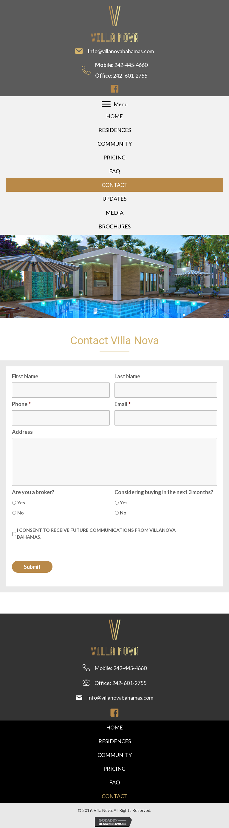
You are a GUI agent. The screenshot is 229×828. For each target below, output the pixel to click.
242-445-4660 (131, 65)
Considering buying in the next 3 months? (163, 492)
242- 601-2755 (130, 75)
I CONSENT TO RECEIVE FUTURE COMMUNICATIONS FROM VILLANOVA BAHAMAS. (96, 533)
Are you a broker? (33, 492)
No (20, 512)
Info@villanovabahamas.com (121, 51)
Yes (21, 502)
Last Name (127, 376)
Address (22, 431)
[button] (114, 88)
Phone (21, 404)
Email (122, 404)
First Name (25, 376)
